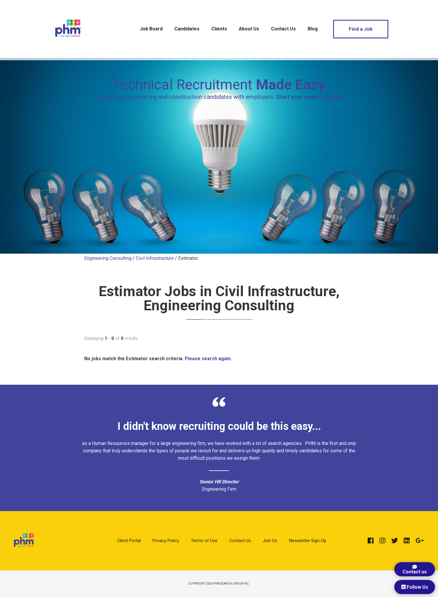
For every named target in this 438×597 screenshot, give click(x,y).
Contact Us (283, 29)
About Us (249, 29)
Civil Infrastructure (155, 258)
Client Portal (129, 540)
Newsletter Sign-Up (307, 540)
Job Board (151, 29)
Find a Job (361, 29)
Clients (219, 29)
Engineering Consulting (108, 258)
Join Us (270, 540)
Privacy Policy (166, 540)
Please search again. (208, 358)
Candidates (186, 29)
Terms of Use (204, 540)
